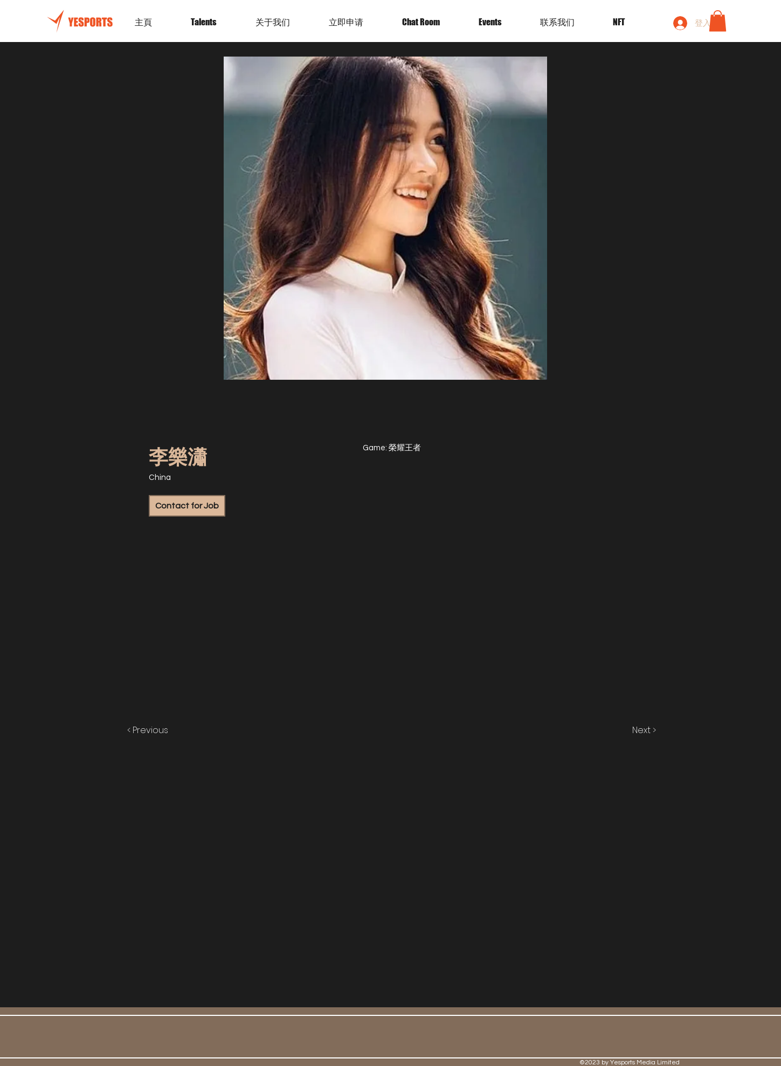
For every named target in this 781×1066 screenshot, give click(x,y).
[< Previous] (158, 730)
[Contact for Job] (187, 506)
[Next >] (633, 730)
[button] (501, 22)
